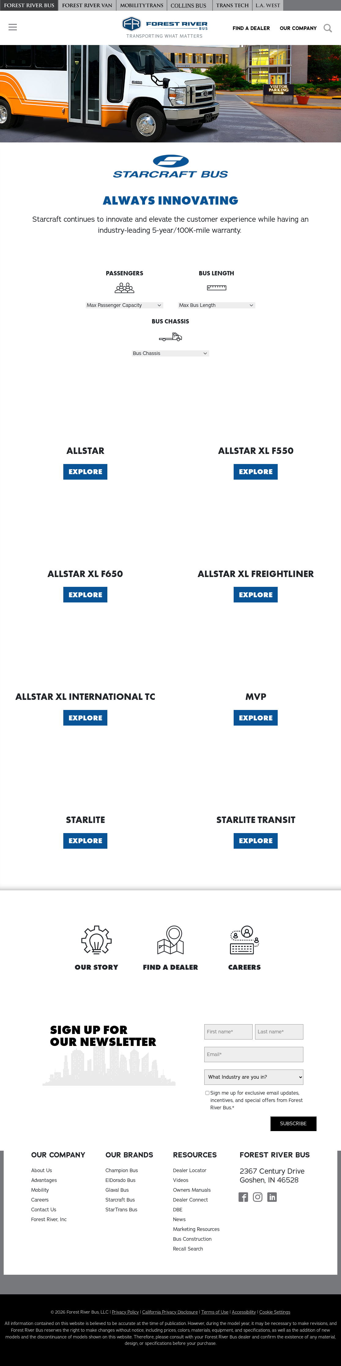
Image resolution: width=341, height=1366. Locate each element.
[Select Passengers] (124, 305)
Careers (40, 1200)
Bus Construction (192, 1239)
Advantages (44, 1180)
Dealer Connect (190, 1200)
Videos (180, 1180)
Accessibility (244, 1312)
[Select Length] (216, 305)
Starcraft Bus (120, 1200)
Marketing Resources (196, 1229)
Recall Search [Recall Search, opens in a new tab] (188, 1249)
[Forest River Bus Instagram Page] (257, 1198)
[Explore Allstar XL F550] (256, 405)
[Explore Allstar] (85, 405)
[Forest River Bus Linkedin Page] (272, 1198)
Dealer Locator (189, 1170)
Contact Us (43, 1209)
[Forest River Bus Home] (164, 27)
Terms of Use (214, 1312)
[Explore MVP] (256, 651)
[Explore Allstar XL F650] (85, 528)
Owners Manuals (192, 1190)
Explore (85, 471)
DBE (178, 1209)
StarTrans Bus (121, 1209)
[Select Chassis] (170, 353)
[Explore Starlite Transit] (256, 774)
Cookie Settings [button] (274, 1312)
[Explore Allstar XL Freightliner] (256, 528)
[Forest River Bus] (29, 5)
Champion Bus (122, 1170)
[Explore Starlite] (85, 774)
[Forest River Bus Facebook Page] (243, 1198)
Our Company (298, 28)
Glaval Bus (117, 1190)
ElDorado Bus (120, 1180)
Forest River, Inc (49, 1219)
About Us (41, 1170)
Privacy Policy (125, 1312)
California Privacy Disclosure (170, 1312)
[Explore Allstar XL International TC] (85, 651)
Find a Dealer (251, 28)
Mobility (40, 1190)
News (179, 1219)
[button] (11, 27)
